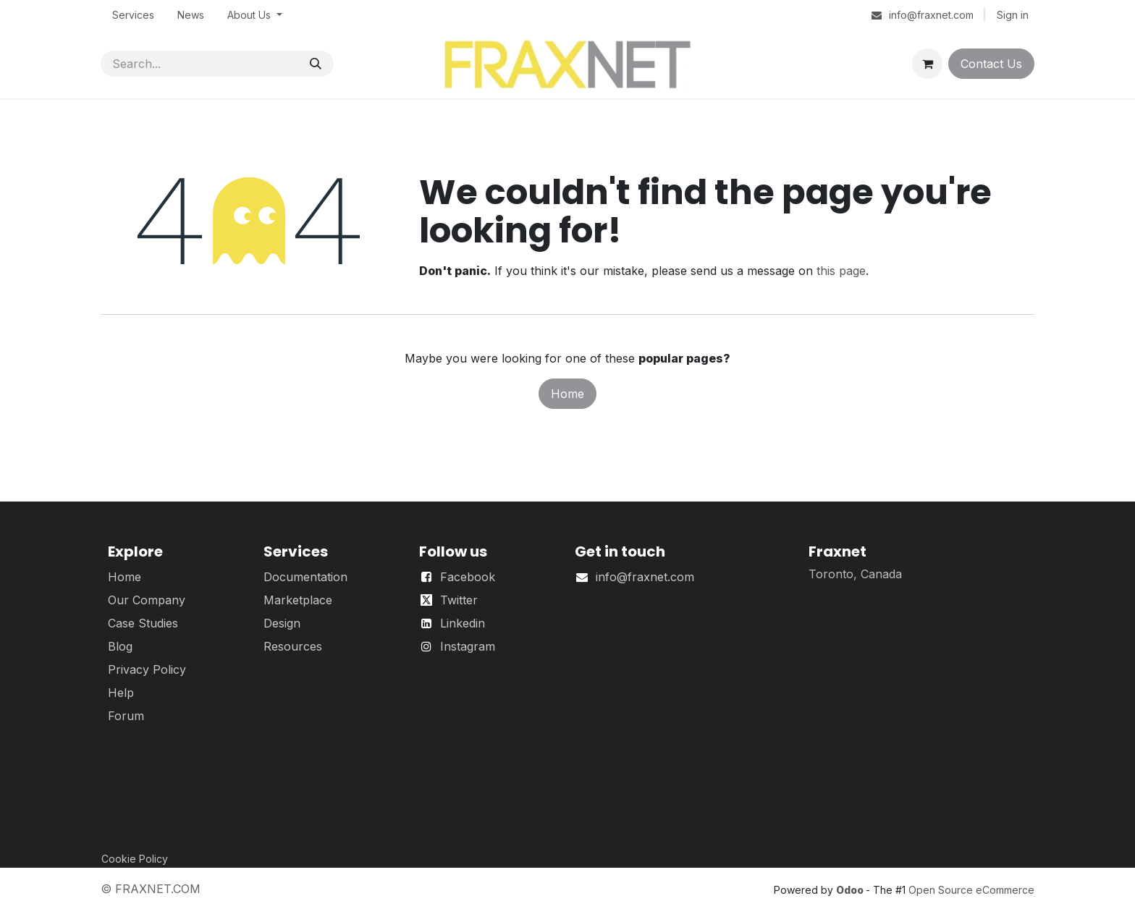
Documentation (305, 577)
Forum (126, 716)
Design (281, 623)
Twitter (459, 600)
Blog (120, 646)
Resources (292, 646)
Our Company (146, 600)
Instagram (467, 646)
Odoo (851, 890)
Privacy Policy (147, 669)
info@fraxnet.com (645, 577)
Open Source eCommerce (971, 890)
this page (841, 270)
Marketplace (297, 600)
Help (121, 692)
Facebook (467, 577)
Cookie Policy (134, 859)
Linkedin (462, 623)
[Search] (316, 64)
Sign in (1013, 15)
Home (567, 393)
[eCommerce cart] (927, 63)
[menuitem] (133, 14)
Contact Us (991, 63)
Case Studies (143, 623)
